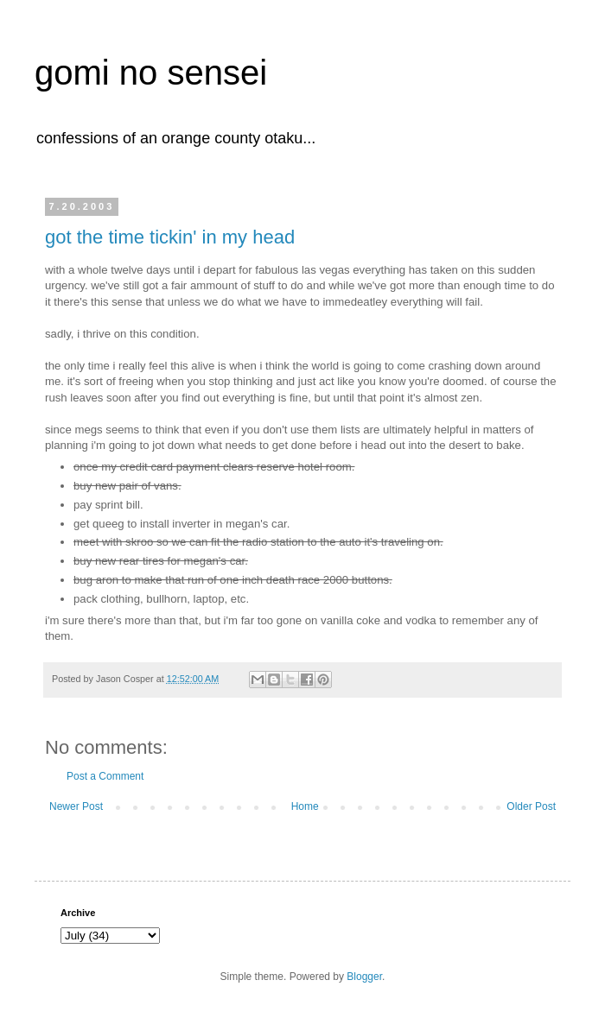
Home (305, 806)
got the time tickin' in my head (170, 237)
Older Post (531, 806)
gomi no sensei (151, 73)
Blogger (364, 977)
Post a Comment (105, 776)
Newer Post (76, 806)
